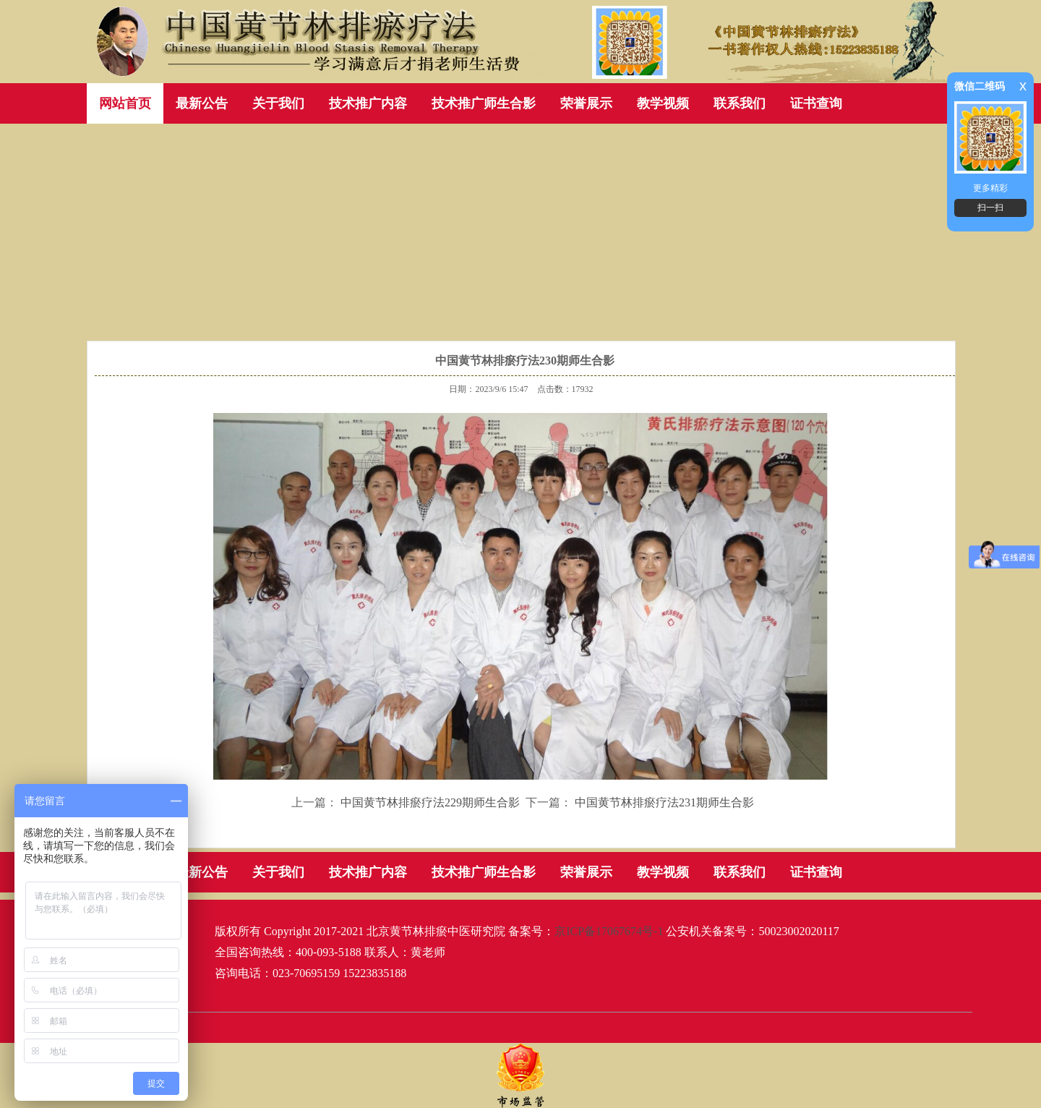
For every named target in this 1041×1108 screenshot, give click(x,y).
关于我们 (278, 103)
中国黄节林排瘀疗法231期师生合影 (664, 802)
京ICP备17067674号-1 (608, 931)
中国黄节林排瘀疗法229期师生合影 (430, 802)
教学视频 (663, 103)
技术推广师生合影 (484, 103)
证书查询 (816, 103)
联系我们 (740, 103)
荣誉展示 (586, 103)
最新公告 (202, 103)
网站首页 (125, 103)
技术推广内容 (368, 103)
